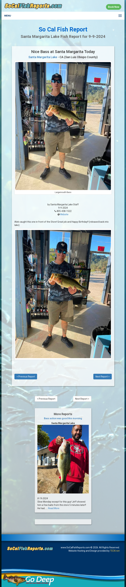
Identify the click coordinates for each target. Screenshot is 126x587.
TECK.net (115, 550)
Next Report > (102, 376)
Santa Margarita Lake (42, 57)
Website (64, 214)
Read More (53, 508)
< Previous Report (26, 376)
